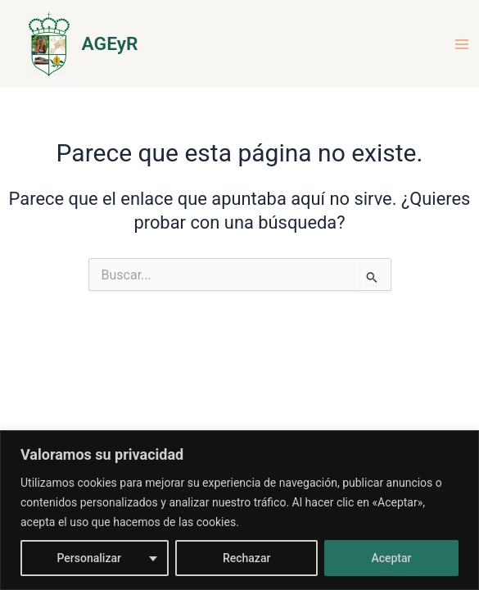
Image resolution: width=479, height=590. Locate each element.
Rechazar (246, 558)
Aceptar (391, 558)
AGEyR (110, 44)
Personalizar (88, 558)
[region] (239, 510)
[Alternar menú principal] (462, 44)
